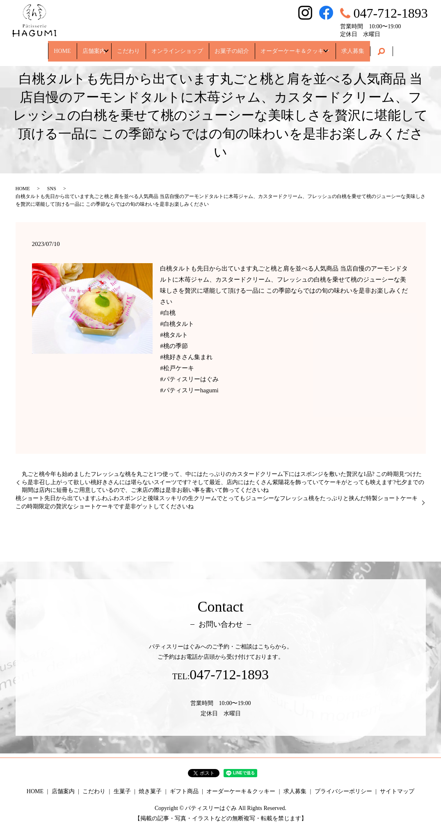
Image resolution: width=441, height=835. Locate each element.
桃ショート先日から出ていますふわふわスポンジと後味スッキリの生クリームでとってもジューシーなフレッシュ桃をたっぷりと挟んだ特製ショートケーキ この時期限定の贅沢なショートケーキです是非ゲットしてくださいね (217, 502)
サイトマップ (397, 791)
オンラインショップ (177, 47)
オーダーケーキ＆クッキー (294, 47)
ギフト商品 (184, 791)
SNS (51, 188)
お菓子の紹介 (232, 47)
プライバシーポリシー (343, 791)
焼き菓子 (150, 791)
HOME (56, 47)
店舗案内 (88, 47)
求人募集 (358, 47)
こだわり (128, 47)
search (386, 47)
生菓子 (122, 791)
